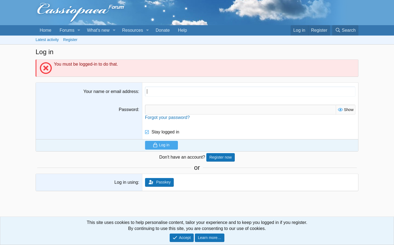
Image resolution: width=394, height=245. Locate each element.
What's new (98, 30)
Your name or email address (110, 91)
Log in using (126, 182)
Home (45, 30)
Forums (67, 30)
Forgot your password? (167, 117)
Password (128, 109)
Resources (132, 30)
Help (182, 30)
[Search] (345, 30)
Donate (163, 30)
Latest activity (47, 39)
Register (70, 39)
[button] (79, 30)
